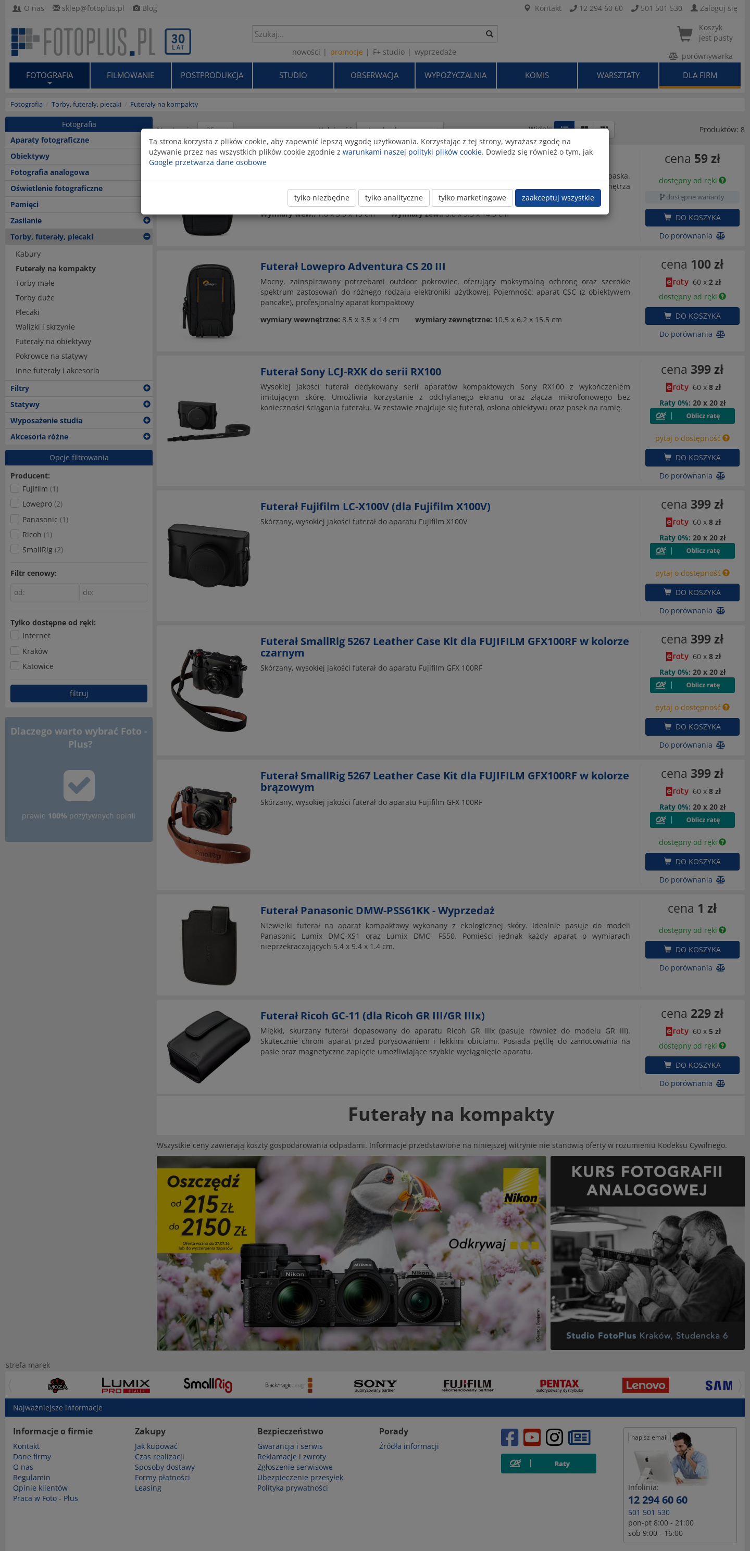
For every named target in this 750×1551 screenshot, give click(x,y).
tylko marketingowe (472, 198)
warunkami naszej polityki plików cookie (412, 152)
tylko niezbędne (321, 198)
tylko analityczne (394, 198)
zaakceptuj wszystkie (558, 198)
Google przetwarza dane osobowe (208, 162)
